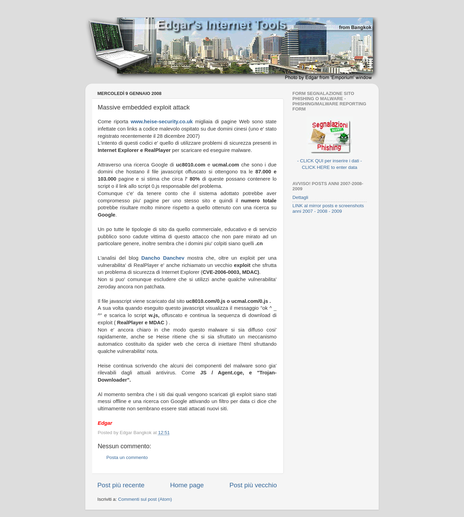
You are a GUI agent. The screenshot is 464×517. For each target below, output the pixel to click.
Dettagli (300, 197)
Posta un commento (127, 457)
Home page (187, 485)
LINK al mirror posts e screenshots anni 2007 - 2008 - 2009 (328, 208)
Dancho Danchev (162, 258)
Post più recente (121, 485)
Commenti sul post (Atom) (145, 499)
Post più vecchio (253, 485)
